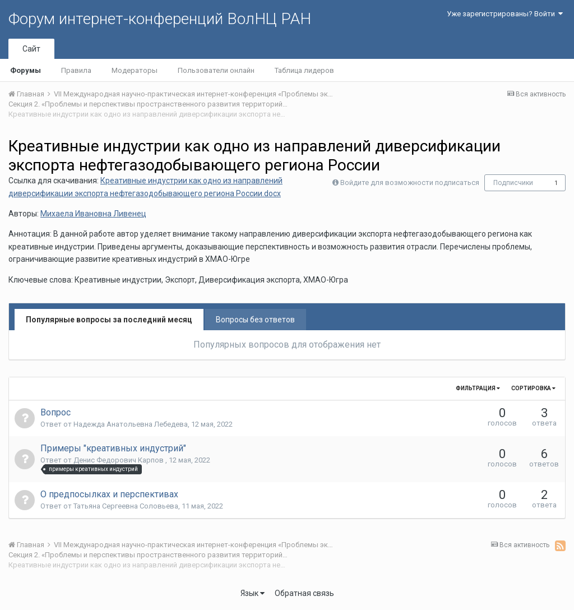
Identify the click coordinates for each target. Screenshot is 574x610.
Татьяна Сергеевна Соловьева (125, 506)
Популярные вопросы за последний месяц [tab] (109, 319)
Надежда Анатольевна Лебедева (130, 424)
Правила (76, 70)
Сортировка (533, 388)
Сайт (31, 48)
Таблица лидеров (304, 70)
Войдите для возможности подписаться (409, 182)
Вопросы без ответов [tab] (255, 319)
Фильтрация (478, 388)
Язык (252, 593)
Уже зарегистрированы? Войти (505, 14)
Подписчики (513, 183)
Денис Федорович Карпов (119, 460)
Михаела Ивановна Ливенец (93, 213)
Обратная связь (304, 593)
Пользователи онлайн (216, 70)
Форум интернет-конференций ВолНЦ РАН (159, 19)
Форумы (25, 70)
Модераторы (135, 70)
